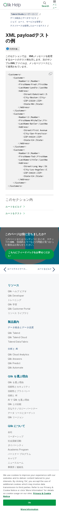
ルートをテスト (14, 213)
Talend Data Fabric (18, 341)
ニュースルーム (15, 462)
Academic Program (18, 449)
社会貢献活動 (14, 440)
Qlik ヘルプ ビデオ (17, 291)
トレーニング (14, 300)
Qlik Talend (14, 333)
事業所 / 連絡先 (15, 467)
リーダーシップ (15, 436)
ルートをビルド (14, 206)
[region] (29, 491)
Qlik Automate (15, 367)
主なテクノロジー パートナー (22, 408)
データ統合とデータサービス (23, 18)
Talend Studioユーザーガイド (24, 14)
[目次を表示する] (6, 14)
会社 (10, 432)
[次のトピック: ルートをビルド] (43, 269)
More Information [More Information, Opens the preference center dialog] (29, 509)
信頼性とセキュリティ (19, 386)
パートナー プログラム (19, 454)
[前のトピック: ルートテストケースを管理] (15, 269)
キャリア (12, 458)
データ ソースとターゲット (21, 413)
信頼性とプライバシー (19, 391)
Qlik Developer (16, 295)
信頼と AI (12, 395)
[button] (50, 73)
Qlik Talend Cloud (17, 337)
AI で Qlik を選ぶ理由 (18, 399)
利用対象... (14, 49)
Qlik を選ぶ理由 (16, 382)
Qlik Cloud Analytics (18, 354)
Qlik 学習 (12, 304)
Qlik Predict (14, 363)
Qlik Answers (15, 359)
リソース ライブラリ (18, 313)
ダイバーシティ (15, 445)
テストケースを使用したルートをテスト (28, 25)
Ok (29, 502)
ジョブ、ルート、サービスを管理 (25, 21)
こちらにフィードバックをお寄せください (29, 254)
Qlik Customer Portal (19, 308)
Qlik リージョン (16, 417)
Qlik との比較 (14, 404)
